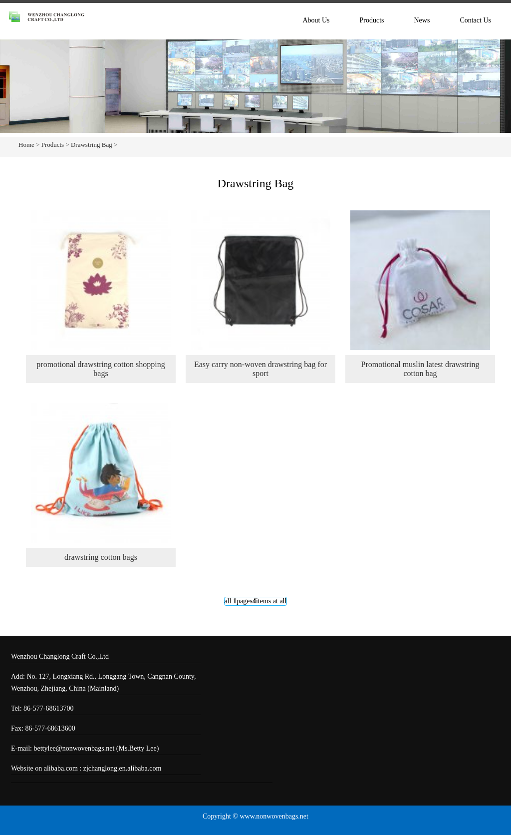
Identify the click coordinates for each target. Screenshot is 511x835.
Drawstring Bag (91, 144)
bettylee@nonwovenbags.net (75, 748)
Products (371, 20)
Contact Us (475, 20)
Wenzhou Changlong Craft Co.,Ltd (60, 656)
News (422, 20)
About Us (315, 20)
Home (26, 144)
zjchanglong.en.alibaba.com (122, 768)
